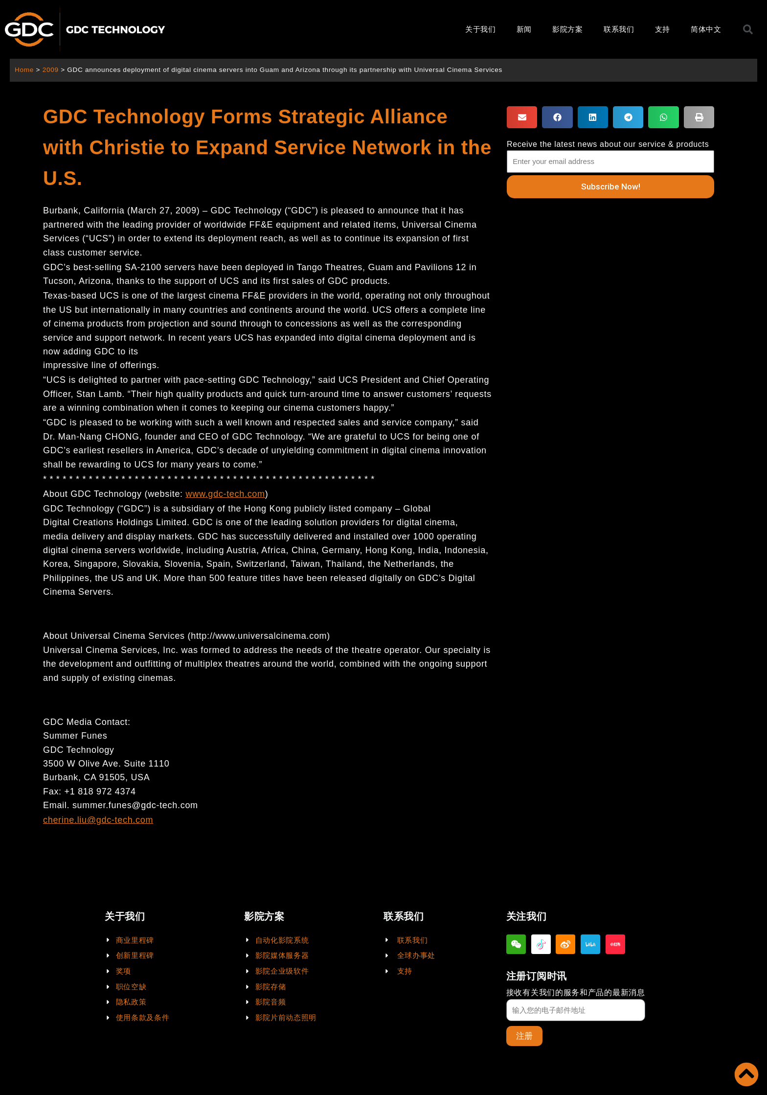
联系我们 (619, 29)
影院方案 (567, 29)
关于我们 (480, 29)
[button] (522, 117)
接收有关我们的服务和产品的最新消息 (575, 992)
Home (24, 69)
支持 (662, 29)
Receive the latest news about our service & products (608, 144)
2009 (51, 69)
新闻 (524, 29)
